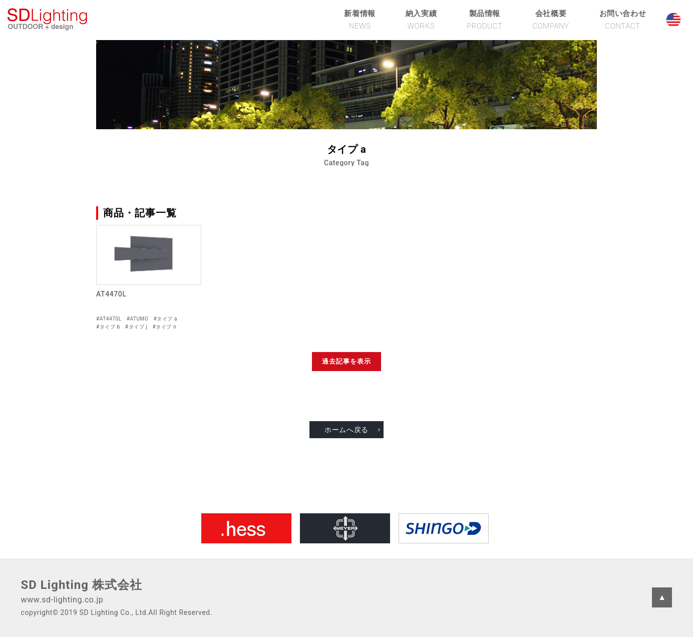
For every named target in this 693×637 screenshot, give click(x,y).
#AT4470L (109, 319)
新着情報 (359, 19)
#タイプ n (165, 327)
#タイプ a (165, 319)
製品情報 (484, 19)
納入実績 (421, 19)
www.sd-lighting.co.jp (62, 599)
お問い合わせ (622, 19)
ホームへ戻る (346, 430)
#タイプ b (108, 327)
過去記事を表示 (346, 361)
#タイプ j (136, 327)
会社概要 (550, 19)
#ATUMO (138, 319)
